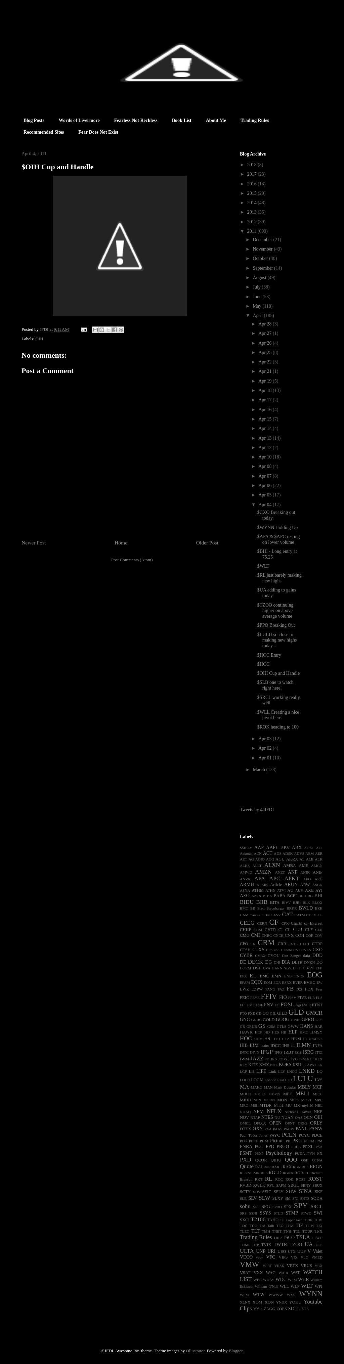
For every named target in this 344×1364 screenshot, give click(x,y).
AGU (280, 859)
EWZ (244, 989)
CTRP (317, 943)
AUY (299, 890)
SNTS (304, 1198)
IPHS (278, 1052)
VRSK (279, 1266)
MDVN (274, 1094)
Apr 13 (265, 438)
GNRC (256, 1020)
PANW (315, 1128)
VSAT (245, 1272)
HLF (292, 1032)
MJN (257, 1100)
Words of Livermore (79, 120)
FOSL (287, 1004)
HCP (258, 1032)
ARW (305, 884)
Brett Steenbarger (271, 908)
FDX (309, 989)
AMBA (289, 865)
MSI (254, 1105)
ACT (267, 853)
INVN (254, 1052)
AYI (318, 890)
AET (243, 859)
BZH (318, 908)
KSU (297, 1064)
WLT (307, 1286)
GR (242, 1026)
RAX (287, 1166)
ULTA (247, 1251)
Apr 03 (265, 738)
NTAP (255, 1117)
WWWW (276, 1295)
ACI (319, 848)
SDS (256, 1192)
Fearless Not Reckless (136, 120)
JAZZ (256, 1058)
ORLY (316, 1123)
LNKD (307, 1071)
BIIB (262, 902)
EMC (264, 976)
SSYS (265, 1213)
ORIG (302, 1123)
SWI (318, 1213)
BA (269, 896)
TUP (255, 1245)
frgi (298, 1005)
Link (272, 1071)
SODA (316, 1198)
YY (256, 1309)
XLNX (245, 1302)
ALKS (245, 866)
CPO (244, 943)
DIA (286, 962)
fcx (299, 989)
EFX (243, 976)
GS (261, 1026)
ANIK (305, 872)
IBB (244, 1045)
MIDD (245, 1100)
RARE (277, 1167)
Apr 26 (265, 343)
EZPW (257, 989)
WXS (291, 1295)
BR (252, 908)
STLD (278, 1213)
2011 (252, 231)
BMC (244, 908)
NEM (258, 1111)
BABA (280, 895)
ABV (285, 847)
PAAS (278, 1129)
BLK (306, 902)
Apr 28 (265, 323)
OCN (308, 1117)
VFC (270, 1257)
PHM (264, 1141)
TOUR (307, 1231)
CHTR (270, 929)
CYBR (246, 955)
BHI (318, 895)
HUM (296, 1039)
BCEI (292, 895)
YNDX (281, 1302)
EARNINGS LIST (286, 968)
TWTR (280, 1244)
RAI (258, 1166)
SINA (305, 1191)
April (258, 315)
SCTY (245, 1191)
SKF (318, 1191)
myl (305, 1105)
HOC (246, 1038)
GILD (282, 1013)
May (257, 306)
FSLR (306, 1005)
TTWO (317, 1238)
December (263, 239)
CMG (245, 935)
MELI (302, 1093)
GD (258, 1013)
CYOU (274, 955)
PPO (270, 1146)
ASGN (317, 885)
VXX (258, 1272)
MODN (269, 1100)
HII (284, 1032)
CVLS (306, 950)
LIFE (261, 1071)
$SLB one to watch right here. (275, 685)
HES (275, 1032)
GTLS (281, 1026)
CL (288, 929)
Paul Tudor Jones (254, 1135)
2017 (252, 174)
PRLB (296, 1147)
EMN (276, 976)
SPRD (277, 1207)
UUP (301, 1251)
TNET (277, 1231)
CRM (266, 942)
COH (299, 935)
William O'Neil (266, 1286)
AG (251, 859)
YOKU (295, 1302)
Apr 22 (265, 361)
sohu (245, 1206)
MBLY (304, 1087)
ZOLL (294, 1308)
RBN (297, 1167)
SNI (295, 1198)
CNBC (267, 935)
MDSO (259, 1094)
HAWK (246, 1032)
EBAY (308, 968)
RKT (258, 1179)
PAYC (274, 1135)
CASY (276, 915)
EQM (268, 982)
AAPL (272, 847)
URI (271, 1251)
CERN (262, 923)
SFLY (279, 1191)
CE (320, 915)
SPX (288, 1206)
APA (259, 878)
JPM (302, 1059)
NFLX (274, 1111)
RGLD (275, 1172)
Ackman (246, 853)
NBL (318, 1105)
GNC (245, 1019)
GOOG (282, 1019)
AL (302, 859)
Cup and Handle (279, 950)
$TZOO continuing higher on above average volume (275, 611)
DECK (255, 962)
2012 (252, 221)
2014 (252, 202)
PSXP (259, 1153)
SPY (301, 1205)
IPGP (267, 1052)
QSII (305, 1160)
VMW (249, 1264)
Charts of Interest (306, 923)
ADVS (299, 853)
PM (319, 1141)
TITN (309, 1226)
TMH (266, 1231)
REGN (316, 1166)
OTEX (245, 1129)
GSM (271, 1026)
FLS (319, 998)
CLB (297, 929)
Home (121, 542)
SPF (256, 1207)
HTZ (285, 1039)
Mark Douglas (285, 1087)
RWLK (259, 1185)
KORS (285, 1064)
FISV (292, 998)
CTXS (258, 949)
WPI (318, 1286)
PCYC (304, 1135)
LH (251, 1071)
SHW (291, 1191)
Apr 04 (265, 504)
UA (309, 1244)
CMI (255, 935)
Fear (319, 989)
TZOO (296, 1244)
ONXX (260, 1123)
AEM (309, 853)
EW (319, 982)
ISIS (298, 1052)
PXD (245, 1159)
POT (259, 1146)
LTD (288, 1080)
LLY (281, 1071)
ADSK (288, 853)
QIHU (276, 1160)
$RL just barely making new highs (279, 578)
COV (318, 935)
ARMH (247, 884)
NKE (318, 1111)
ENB (288, 976)
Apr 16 (265, 409)
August (260, 277)
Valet (317, 1251)
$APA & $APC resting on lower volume (278, 539)
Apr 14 (265, 428)
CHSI (258, 930)
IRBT (289, 1052)
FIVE (302, 997)
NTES (267, 1117)
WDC (281, 1279)
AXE (309, 890)
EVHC (309, 982)
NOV (244, 1117)
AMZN (263, 872)
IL (293, 1046)
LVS (318, 1079)
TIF (299, 1225)
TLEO (245, 1231)
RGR (299, 1173)
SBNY (306, 1185)
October (261, 258)
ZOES (281, 1309)
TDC (243, 1226)
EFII (318, 968)
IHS (286, 1045)
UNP (260, 1251)
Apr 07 (265, 476)
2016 (252, 183)
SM (288, 1198)
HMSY (316, 1032)
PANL (301, 1128)
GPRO (308, 1019)
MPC (318, 1100)
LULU (303, 1078)
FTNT (317, 1005)
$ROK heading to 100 (278, 727)
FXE (251, 1013)
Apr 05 (265, 494)
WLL (284, 1286)
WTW (258, 1294)
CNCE (278, 935)
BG (310, 896)
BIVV (286, 902)
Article (276, 884)
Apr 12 (265, 447)
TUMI (245, 1245)
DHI (276, 962)
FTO (243, 1013)
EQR (277, 982)
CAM (244, 915)
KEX (318, 1059)
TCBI (318, 1220)
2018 (252, 164)
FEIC (244, 997)
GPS (319, 1020)
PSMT (246, 1153)
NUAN (287, 1117)
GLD (296, 1012)
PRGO (282, 1146)
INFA (317, 1045)
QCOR (261, 1160)
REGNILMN (250, 1173)
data (306, 955)
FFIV (269, 996)
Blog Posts (34, 120)
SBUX (317, 1185)
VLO (304, 1257)
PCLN (289, 1135)
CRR (282, 943)
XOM (257, 1302)
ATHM (258, 890)
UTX (292, 1251)
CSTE (293, 944)
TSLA (303, 1237)
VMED (316, 1257)
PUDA (300, 1153)
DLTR (297, 962)
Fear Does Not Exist (98, 132)
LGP (243, 1071)
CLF (309, 929)
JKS (274, 1059)
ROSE (301, 1179)
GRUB (252, 1026)
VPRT (267, 1266)
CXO (317, 949)
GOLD (268, 1019)
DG (268, 962)
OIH (39, 338)
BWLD (306, 908)
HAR (318, 1026)
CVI (296, 950)
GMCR (314, 1013)
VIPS (283, 1257)
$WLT (263, 566)
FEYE (255, 998)
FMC (251, 1005)
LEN (318, 1065)
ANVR (245, 879)
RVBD (245, 1185)
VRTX (292, 1265)
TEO (280, 1226)
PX (319, 1153)
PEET (253, 1141)
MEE (287, 1094)
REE (305, 1167)
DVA (266, 968)
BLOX (317, 902)
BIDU (247, 902)
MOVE (306, 1100)
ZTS (305, 1309)
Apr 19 (265, 381)
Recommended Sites (44, 132)
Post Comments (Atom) (132, 559)
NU (277, 1117)
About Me (216, 120)
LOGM (257, 1079)
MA (244, 1087)
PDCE (317, 1135)
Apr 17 (265, 399)
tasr (299, 1220)
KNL (274, 1065)
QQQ (291, 1159)
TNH (287, 1231)
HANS (306, 1026)
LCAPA (308, 1065)
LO (319, 1071)
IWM (244, 1059)
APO (307, 879)
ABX (297, 847)
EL (253, 975)
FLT (243, 1005)
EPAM (245, 982)
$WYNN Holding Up (277, 527)
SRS (243, 1213)
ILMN (303, 1045)
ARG (318, 879)
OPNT (290, 1123)
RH (307, 1173)
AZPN (256, 896)
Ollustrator (195, 1350)
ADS (277, 853)
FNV (268, 1004)
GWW (293, 1026)
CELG (247, 923)
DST (257, 968)
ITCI (318, 1052)
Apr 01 (265, 757)
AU (290, 890)
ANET (280, 872)
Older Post (207, 542)
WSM (244, 1295)
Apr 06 (265, 485)
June (257, 296)
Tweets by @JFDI (257, 809)
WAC (270, 1272)
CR (253, 944)
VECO (246, 1257)
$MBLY (246, 848)
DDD (317, 955)
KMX (264, 1064)
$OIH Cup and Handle (278, 673)
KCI (310, 1059)
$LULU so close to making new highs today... (277, 640)
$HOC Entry (269, 655)
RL (268, 1179)
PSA (318, 1147)
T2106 (258, 1219)
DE (243, 962)
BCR (302, 896)
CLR (318, 930)
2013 (252, 212)
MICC (317, 1094)
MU (289, 1105)
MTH (279, 1105)
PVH (311, 1153)
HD (267, 1032)
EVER (298, 982)
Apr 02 (265, 748)
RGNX (288, 1173)
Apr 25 (265, 352)
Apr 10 (265, 456)
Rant (267, 1167)
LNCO (292, 1071)
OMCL (245, 1123)
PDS (243, 1141)
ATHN (270, 890)
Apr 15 (265, 419)
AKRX (292, 859)
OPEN (275, 1123)
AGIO (260, 859)
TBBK (308, 1220)
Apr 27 (265, 333)
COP (309, 935)
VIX (294, 1257)
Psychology (279, 1153)
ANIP (317, 872)
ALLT (257, 866)
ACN (258, 853)
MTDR (265, 1105)
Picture (277, 1140)
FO (276, 1005)
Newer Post (34, 542)
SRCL (316, 1206)
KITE (253, 1064)
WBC (257, 1280)
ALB (309, 859)
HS (267, 1038)
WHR (303, 1279)
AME (303, 865)
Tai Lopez (287, 1220)
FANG (270, 989)
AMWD (246, 872)
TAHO (272, 1220)
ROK (290, 1179)
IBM (254, 1045)
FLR (311, 998)
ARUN (291, 884)
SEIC (266, 1191)
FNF (259, 1005)
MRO (244, 1105)
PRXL (308, 1146)
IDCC (275, 1045)
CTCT (305, 944)
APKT (292, 878)
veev (259, 1257)
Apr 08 (265, 466)
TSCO (289, 1237)
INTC (244, 1052)
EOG (314, 975)
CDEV (311, 915)
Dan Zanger (291, 956)
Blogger (236, 1350)
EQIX (256, 982)
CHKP (245, 929)
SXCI (245, 1220)
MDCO (245, 1094)
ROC (279, 1179)
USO (281, 1251)
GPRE (296, 1020)
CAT (287, 914)
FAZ (280, 989)
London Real (274, 1080)
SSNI (253, 1213)
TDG (253, 1226)
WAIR (283, 1273)
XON (269, 1302)
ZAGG (269, 1309)
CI (280, 929)
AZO (245, 895)
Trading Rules (255, 120)
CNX (289, 935)
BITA (275, 902)
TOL (297, 1231)
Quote (247, 1166)
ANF (292, 872)
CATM (300, 915)
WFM (292, 1280)
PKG (297, 1140)
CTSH (245, 950)
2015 (252, 193)
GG (266, 1013)
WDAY (268, 1280)
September (263, 268)
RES (264, 1173)
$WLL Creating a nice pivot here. (278, 715)
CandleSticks (259, 915)
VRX (318, 1266)
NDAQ (245, 1112)
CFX (285, 923)
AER (318, 853)
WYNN (310, 1293)
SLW (264, 1198)
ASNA (245, 890)
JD (267, 1059)
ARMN (262, 885)
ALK (318, 859)
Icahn (264, 1046)
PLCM (309, 1141)
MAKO (256, 1087)
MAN (268, 1087)
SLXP (277, 1198)
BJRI (297, 902)
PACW (289, 1129)
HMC (304, 1032)
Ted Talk (267, 1226)
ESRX (287, 982)
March (259, 769)
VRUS (306, 1265)
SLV (252, 1198)
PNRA (246, 1146)
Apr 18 (265, 390)
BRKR (292, 908)
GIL (273, 1013)
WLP (295, 1286)
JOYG (293, 1059)
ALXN (272, 865)
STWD (306, 1213)
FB (290, 988)
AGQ (270, 859)
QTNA (317, 1160)
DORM (245, 968)
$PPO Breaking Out (276, 625)
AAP (259, 847)
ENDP (299, 976)
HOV (258, 1039)
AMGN (316, 866)
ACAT (309, 848)
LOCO (245, 1080)
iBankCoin (314, 1039)
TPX (318, 1231)
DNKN (309, 962)
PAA (267, 1129)
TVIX (266, 1244)
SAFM (281, 1185)
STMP (292, 1213)
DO (319, 962)
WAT (295, 1272)
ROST (315, 1179)
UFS (318, 1245)
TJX (319, 1226)
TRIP (277, 1238)
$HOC (263, 664)
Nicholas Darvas (298, 1112)
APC (274, 878)
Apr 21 (265, 371)
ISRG (308, 1052)
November (263, 249)
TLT (255, 1231)
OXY (258, 1128)
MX (297, 1105)
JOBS (282, 1059)
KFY (243, 1065)
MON (282, 1100)
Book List (181, 120)
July (257, 287)
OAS (298, 1117)
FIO (283, 997)
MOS (294, 1100)
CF (273, 922)
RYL (270, 1185)
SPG (265, 1206)
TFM (290, 1226)
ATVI (281, 890)
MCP (317, 1087)
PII (288, 1141)
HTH (276, 1039)
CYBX (260, 956)
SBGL (293, 1185)
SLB (243, 1198)
